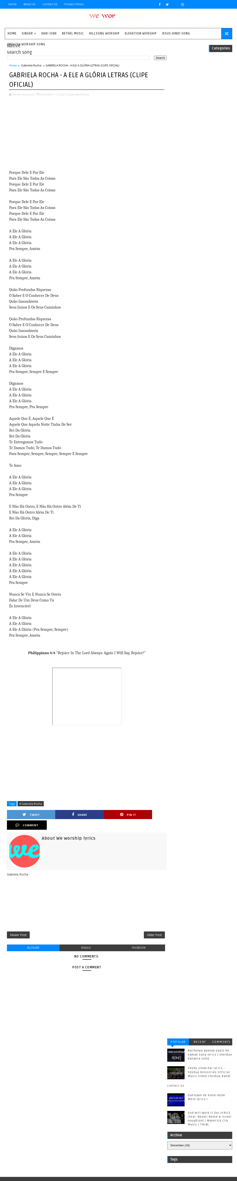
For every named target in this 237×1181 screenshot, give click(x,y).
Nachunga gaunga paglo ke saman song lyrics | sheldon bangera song (210, 77)
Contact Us (49, 4)
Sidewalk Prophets (26, 1114)
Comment (142, 815)
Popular (178, 64)
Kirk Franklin (42, 1092)
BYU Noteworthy (24, 1071)
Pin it (104, 815)
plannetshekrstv (25, 1143)
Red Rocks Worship (52, 1107)
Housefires (51, 1085)
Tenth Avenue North (27, 1121)
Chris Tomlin (52, 1078)
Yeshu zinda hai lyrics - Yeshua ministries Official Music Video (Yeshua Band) (209, 94)
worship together (57, 1143)
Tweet (26, 815)
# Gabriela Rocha (30, 804)
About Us (30, 4)
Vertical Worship (56, 1128)
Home (12, 4)
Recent (199, 64)
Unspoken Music (24, 1128)
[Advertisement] (84, 133)
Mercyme (45, 1100)
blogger (32, 938)
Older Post (149, 925)
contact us (175, 108)
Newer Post (18, 925)
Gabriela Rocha (31, 66)
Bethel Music (73, 33)
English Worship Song (26, 44)
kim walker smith (57, 1135)
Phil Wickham (22, 1107)
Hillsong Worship (104, 33)
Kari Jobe (49, 33)
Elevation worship (141, 33)
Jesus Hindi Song (176, 33)
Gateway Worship (25, 1085)
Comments (221, 64)
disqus (83, 938)
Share (65, 815)
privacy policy (74, 4)
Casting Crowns (24, 1078)
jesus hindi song (25, 1135)
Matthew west (22, 1100)
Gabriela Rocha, (78, 94)
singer (27, 33)
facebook (134, 938)
